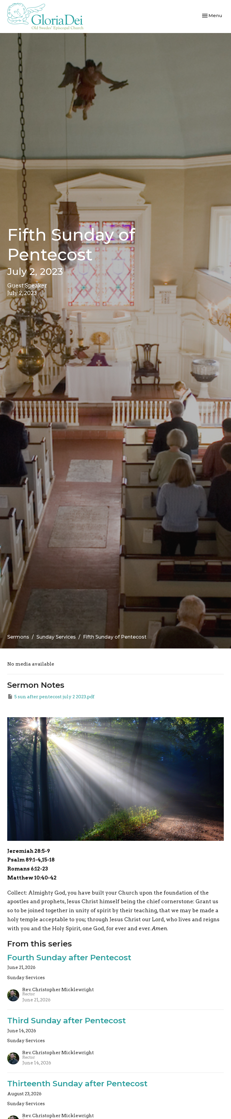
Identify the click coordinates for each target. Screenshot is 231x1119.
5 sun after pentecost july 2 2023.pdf (50, 696)
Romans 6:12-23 (27, 869)
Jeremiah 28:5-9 (28, 851)
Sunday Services (56, 637)
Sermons (18, 637)
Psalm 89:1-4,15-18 (31, 860)
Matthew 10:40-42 (32, 878)
